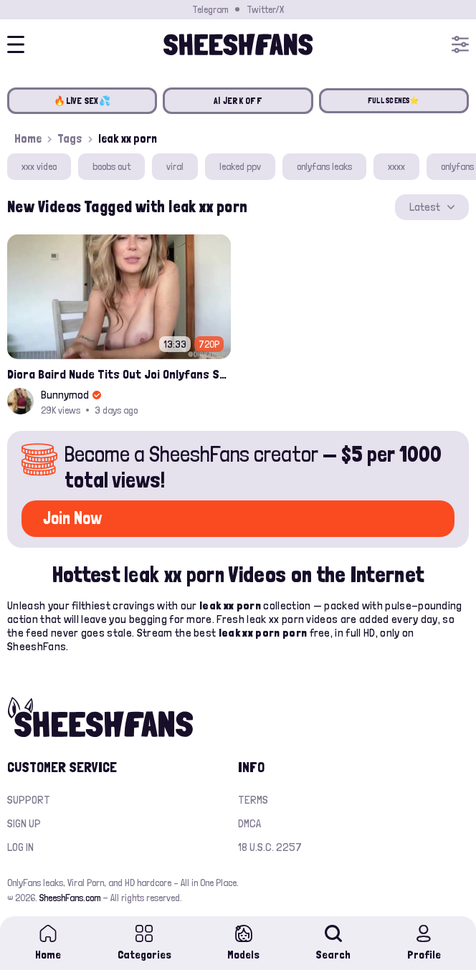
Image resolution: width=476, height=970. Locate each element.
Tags (69, 138)
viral (175, 166)
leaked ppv (240, 166)
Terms (253, 800)
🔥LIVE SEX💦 (82, 100)
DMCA (249, 823)
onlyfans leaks (324, 166)
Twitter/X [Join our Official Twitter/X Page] (265, 9)
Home (28, 138)
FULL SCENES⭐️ (394, 100)
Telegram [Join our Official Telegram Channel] (210, 9)
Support (28, 800)
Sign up (24, 823)
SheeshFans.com (69, 897)
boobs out (111, 166)
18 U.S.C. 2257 (270, 847)
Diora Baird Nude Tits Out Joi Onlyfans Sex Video (119, 373)
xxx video (39, 166)
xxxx (396, 166)
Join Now (72, 518)
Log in (20, 847)
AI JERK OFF (238, 100)
